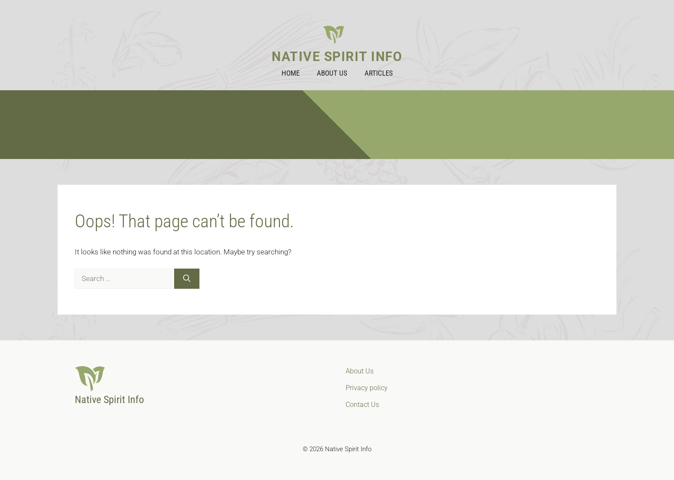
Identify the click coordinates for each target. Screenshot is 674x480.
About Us (332, 73)
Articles (379, 73)
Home (291, 73)
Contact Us (362, 405)
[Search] (186, 279)
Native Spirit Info (337, 56)
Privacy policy (367, 388)
